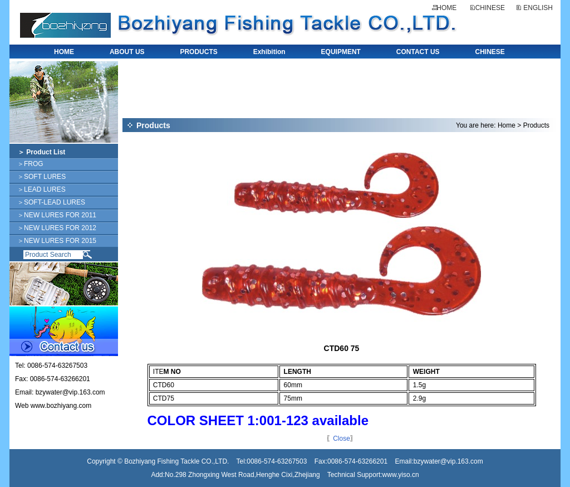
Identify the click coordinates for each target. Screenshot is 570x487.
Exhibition (269, 52)
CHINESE (490, 8)
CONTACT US (418, 52)
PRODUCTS (198, 52)
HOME (446, 8)
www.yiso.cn (400, 475)
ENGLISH (538, 8)
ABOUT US (127, 52)
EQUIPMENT (341, 52)
